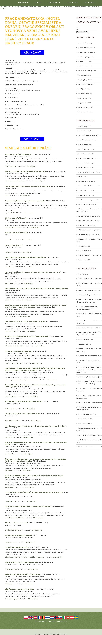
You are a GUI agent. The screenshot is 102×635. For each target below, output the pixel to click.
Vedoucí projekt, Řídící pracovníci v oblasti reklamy (23, 574)
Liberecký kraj (82, 98)
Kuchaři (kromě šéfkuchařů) (86, 328)
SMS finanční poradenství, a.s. (87, 230)
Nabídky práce (23, 3)
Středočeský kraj (83, 57)
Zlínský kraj (81, 89)
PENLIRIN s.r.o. (82, 251)
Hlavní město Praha (84, 84)
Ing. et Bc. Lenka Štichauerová (87, 172)
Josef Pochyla (9, 454)
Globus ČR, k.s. (83, 246)
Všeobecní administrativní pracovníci (89, 447)
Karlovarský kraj (83, 107)
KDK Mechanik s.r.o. (11, 501)
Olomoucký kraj (14, 7)
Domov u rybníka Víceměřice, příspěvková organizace (21, 380)
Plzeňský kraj (82, 80)
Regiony (38, 3)
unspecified (82, 43)
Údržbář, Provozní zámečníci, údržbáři (18, 535)
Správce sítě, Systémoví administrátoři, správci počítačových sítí (27, 506)
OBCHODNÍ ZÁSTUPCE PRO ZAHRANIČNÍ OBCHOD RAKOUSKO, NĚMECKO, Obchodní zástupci (36, 289)
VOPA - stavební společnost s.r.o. (15, 181)
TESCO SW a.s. (9, 584)
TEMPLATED (62, 621)
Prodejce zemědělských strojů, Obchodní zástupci (22, 414)
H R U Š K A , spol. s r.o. (85, 140)
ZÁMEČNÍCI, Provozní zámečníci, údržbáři (19, 589)
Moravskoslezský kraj (85, 52)
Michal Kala (8, 300)
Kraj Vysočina (82, 103)
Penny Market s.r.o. (84, 154)
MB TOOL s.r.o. (9, 283)
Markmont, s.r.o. (83, 144)
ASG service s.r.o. (10, 542)
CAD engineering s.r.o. (12, 569)
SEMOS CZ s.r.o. (10, 487)
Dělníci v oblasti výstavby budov (88, 290)
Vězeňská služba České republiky (88, 135)
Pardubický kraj (83, 93)
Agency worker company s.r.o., (87, 234)
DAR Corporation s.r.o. (85, 204)
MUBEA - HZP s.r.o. (10, 331)
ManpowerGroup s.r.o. (85, 225)
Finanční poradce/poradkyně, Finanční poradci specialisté (25, 257)
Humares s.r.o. (82, 260)
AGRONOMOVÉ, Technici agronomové (18, 154)
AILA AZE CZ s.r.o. (10, 408)
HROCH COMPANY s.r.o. (12, 228)
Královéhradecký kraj (85, 70)
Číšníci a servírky (83, 339)
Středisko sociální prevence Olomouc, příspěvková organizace (24, 557)
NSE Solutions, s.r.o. (84, 149)
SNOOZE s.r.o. (9, 437)
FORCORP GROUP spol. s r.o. (14, 363)
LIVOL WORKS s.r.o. (84, 195)
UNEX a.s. (8, 196)
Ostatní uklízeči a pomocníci (87, 295)
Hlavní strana (4, 7)
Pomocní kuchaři (83, 423)
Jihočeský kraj (82, 61)
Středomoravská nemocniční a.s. (15, 346)
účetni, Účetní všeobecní (85, 414)
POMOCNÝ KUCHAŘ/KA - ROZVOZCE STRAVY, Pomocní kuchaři (26, 336)
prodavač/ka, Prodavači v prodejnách (90, 377)
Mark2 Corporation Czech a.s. (87, 158)
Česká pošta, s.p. (83, 131)
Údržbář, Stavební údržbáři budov (17, 547)
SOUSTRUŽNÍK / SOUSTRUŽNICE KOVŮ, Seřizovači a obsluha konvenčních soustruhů (34, 492)
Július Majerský (9, 267)
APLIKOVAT (32, 52)
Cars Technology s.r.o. (12, 599)
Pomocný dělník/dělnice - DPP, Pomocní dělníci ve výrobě (25, 322)
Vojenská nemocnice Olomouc (14, 518)
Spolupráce (89, 3)
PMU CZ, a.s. (82, 126)
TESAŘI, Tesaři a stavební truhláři (16, 523)
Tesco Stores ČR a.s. (84, 190)
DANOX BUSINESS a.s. (85, 163)
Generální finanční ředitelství (87, 186)
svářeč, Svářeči (83, 344)
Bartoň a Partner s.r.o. (12, 396)
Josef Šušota (9, 240)
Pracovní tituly (72, 3)
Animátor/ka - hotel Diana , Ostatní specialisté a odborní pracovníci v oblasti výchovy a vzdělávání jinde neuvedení (55, 7)
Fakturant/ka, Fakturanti (14, 245)
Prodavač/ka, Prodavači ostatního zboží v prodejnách (23, 401)
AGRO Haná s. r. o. (10, 166)
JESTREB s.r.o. (9, 470)
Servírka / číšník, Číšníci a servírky (88, 435)
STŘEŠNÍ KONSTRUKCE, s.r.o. (14, 530)
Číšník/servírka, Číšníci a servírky (16, 218)
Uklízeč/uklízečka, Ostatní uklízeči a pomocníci (21, 562)
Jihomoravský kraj (83, 47)
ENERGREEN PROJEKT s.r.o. (13, 421)
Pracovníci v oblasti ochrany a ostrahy (18, 351)
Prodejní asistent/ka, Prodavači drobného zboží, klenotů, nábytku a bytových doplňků (35, 426)
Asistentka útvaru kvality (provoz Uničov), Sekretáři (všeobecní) (27, 186)
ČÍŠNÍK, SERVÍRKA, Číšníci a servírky (89, 279)
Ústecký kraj (82, 75)
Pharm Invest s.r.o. (84, 167)
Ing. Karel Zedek (10, 213)
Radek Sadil (8, 252)
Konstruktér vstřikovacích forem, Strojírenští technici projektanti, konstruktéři (33, 272)
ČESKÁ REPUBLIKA (83, 112)
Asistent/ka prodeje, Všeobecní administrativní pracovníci (25, 171)
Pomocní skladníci (83, 419)
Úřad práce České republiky (87, 221)
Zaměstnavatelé (54, 3)
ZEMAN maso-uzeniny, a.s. (86, 200)
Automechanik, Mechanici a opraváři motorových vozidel (25, 201)
